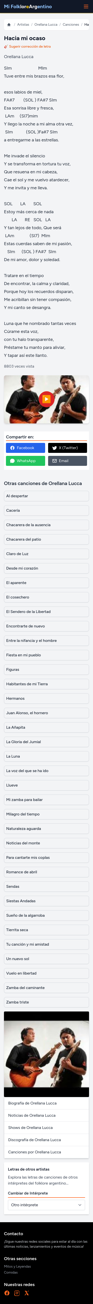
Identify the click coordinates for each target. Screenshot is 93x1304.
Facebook (22, 447)
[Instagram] (17, 1293)
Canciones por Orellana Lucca (34, 1152)
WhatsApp (23, 460)
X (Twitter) (65, 447)
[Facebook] (7, 1293)
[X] (27, 1293)
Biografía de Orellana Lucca (32, 1103)
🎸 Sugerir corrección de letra (27, 46)
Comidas (11, 1272)
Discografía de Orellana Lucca (34, 1139)
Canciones (71, 24)
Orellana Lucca (45, 24)
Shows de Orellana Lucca (30, 1127)
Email (60, 460)
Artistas (23, 24)
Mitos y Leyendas (17, 1266)
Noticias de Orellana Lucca (32, 1115)
